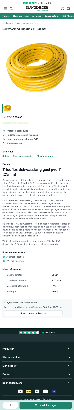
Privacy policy (48, 399)
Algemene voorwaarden (30, 399)
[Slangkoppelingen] (21, 16)
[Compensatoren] (52, 16)
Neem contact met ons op (33, 313)
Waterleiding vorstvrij (27, 23)
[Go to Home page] (37, 8)
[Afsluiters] (37, 16)
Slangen (9, 23)
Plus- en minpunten (23, 156)
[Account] (63, 9)
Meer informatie (45, 156)
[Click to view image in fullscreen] (37, 67)
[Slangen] (6, 16)
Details (5, 156)
